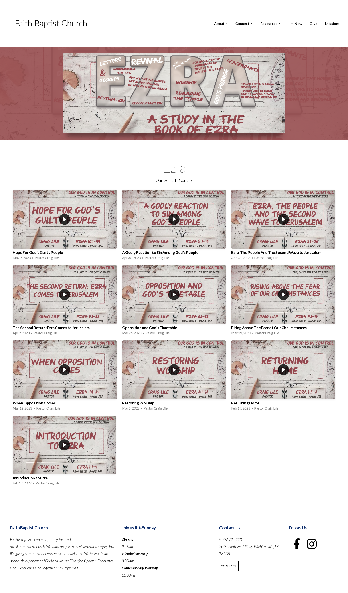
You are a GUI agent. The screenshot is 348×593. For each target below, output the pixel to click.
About (221, 23)
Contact (229, 566)
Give (313, 23)
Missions (332, 23)
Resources (270, 23)
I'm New (295, 23)
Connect (244, 23)
